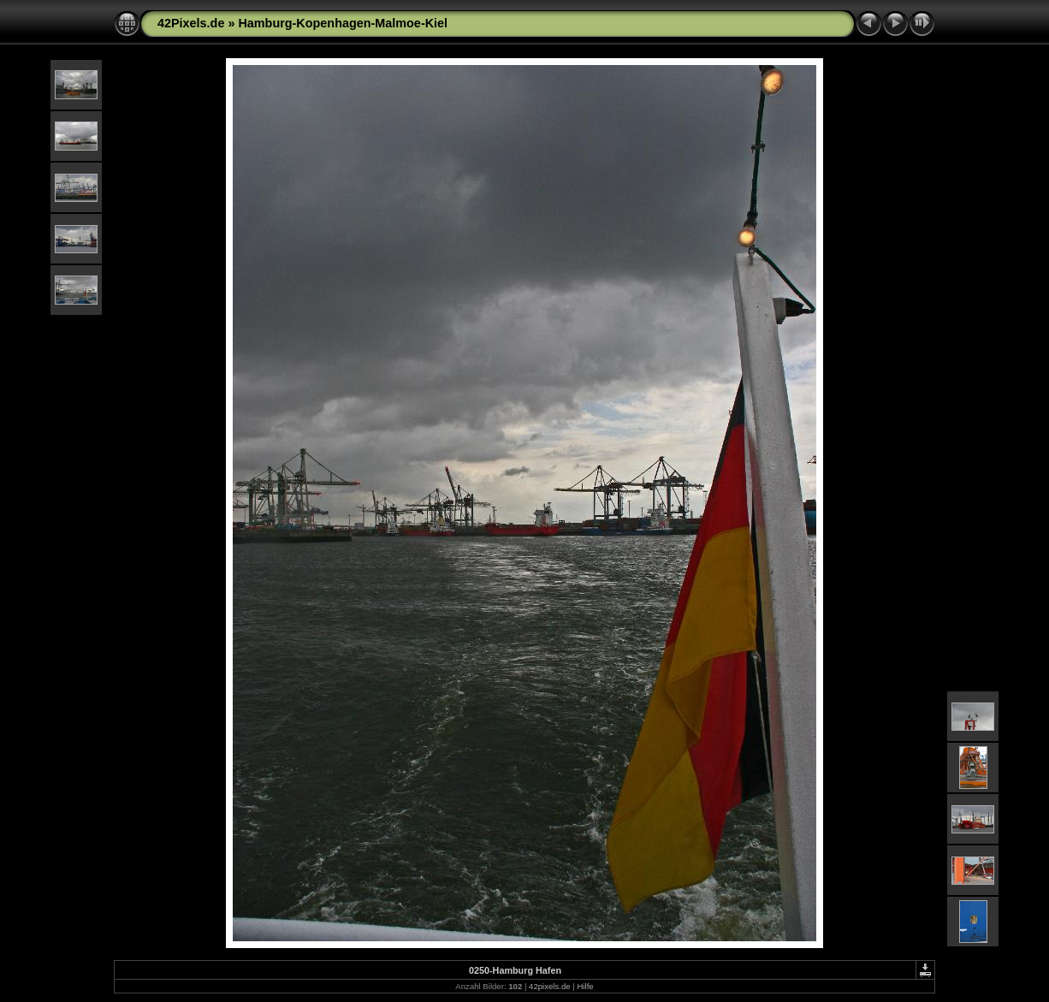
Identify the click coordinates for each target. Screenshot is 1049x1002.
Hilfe (585, 986)
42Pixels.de (190, 23)
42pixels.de (550, 986)
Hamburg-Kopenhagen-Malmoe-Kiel (342, 23)
